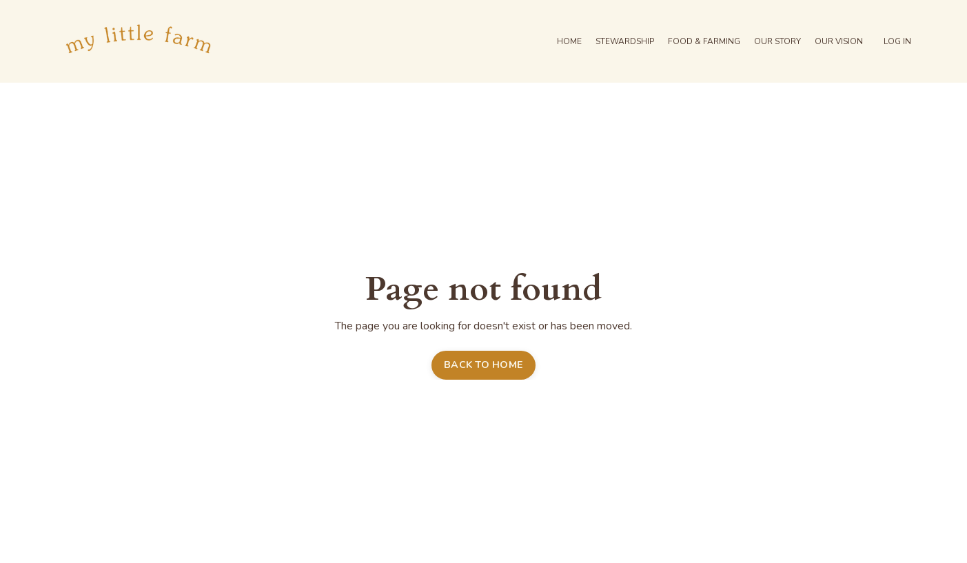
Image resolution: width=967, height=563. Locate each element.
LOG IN (897, 41)
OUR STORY (777, 41)
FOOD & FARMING (704, 41)
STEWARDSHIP (625, 41)
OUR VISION (839, 41)
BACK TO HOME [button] (483, 364)
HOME (569, 41)
